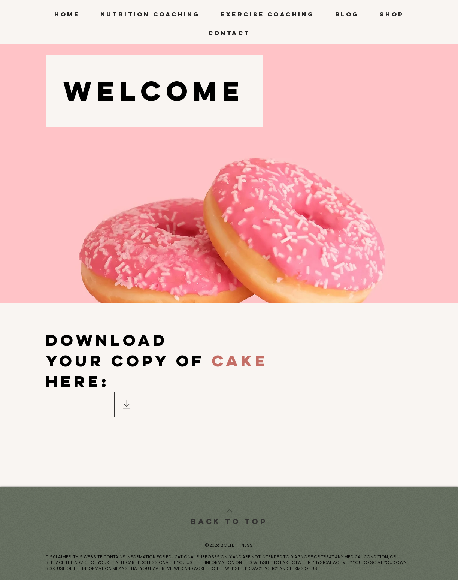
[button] (150, 14)
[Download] (126, 404)
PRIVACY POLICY (262, 568)
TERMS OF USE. (305, 568)
